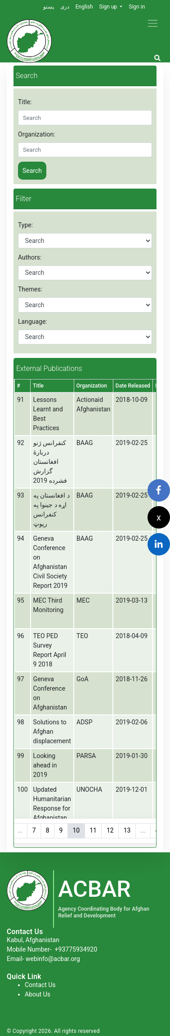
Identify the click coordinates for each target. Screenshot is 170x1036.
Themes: (30, 289)
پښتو (48, 7)
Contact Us (40, 984)
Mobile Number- (52, 949)
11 (93, 830)
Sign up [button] (109, 7)
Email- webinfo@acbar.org (43, 958)
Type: (25, 225)
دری (64, 7)
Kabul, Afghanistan (33, 939)
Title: (25, 102)
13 (127, 830)
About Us (37, 994)
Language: (32, 321)
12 (110, 830)
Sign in (137, 7)
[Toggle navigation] (152, 23)
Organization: (36, 134)
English (84, 7)
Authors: (29, 257)
